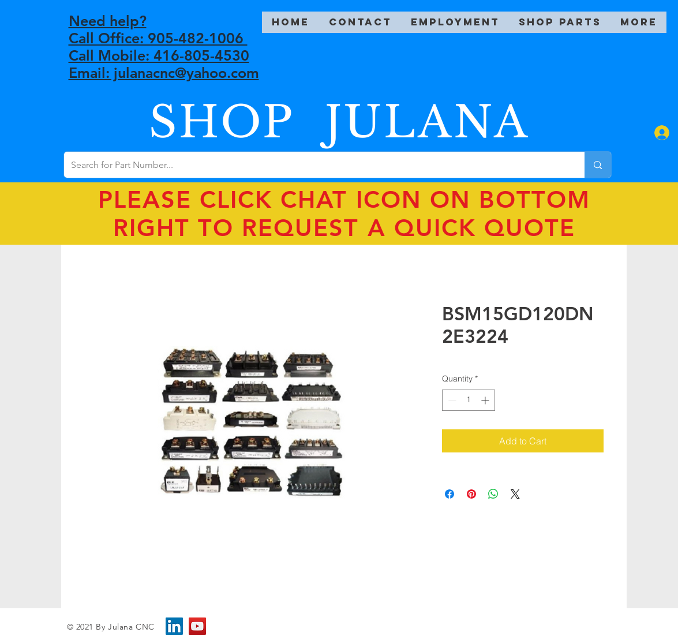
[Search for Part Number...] (316, 165)
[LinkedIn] (174, 626)
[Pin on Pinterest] (471, 494)
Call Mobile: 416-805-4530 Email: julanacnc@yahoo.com (164, 64)
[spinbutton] (468, 400)
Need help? (108, 20)
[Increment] (486, 400)
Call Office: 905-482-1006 (158, 38)
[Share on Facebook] (449, 494)
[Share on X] (515, 494)
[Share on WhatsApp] (493, 494)
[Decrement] (451, 400)
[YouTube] (197, 626)
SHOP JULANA (339, 122)
